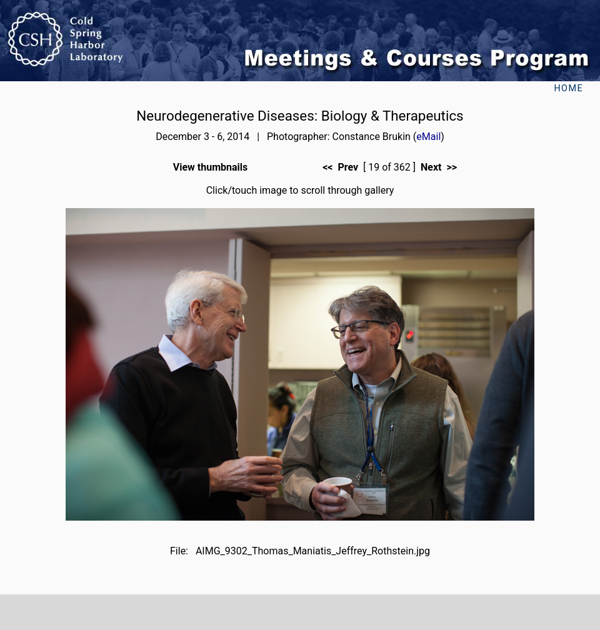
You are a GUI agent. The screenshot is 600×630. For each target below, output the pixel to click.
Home (568, 88)
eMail (428, 136)
